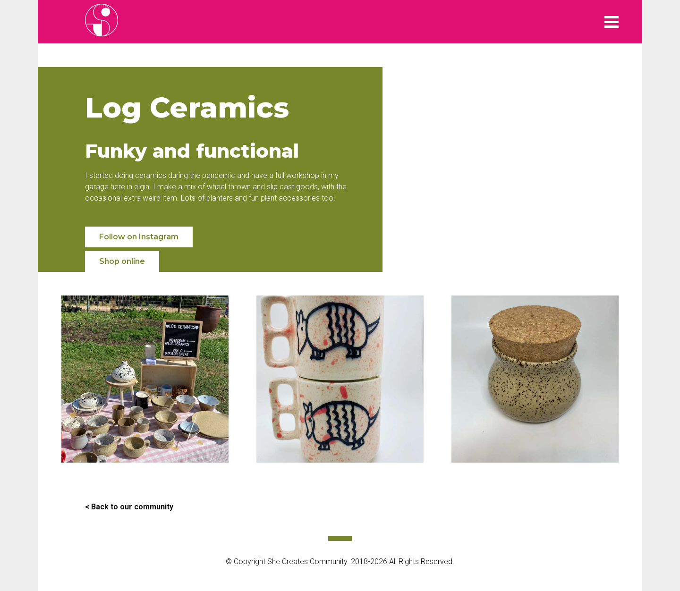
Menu (611, 22)
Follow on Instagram (138, 236)
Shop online (122, 261)
